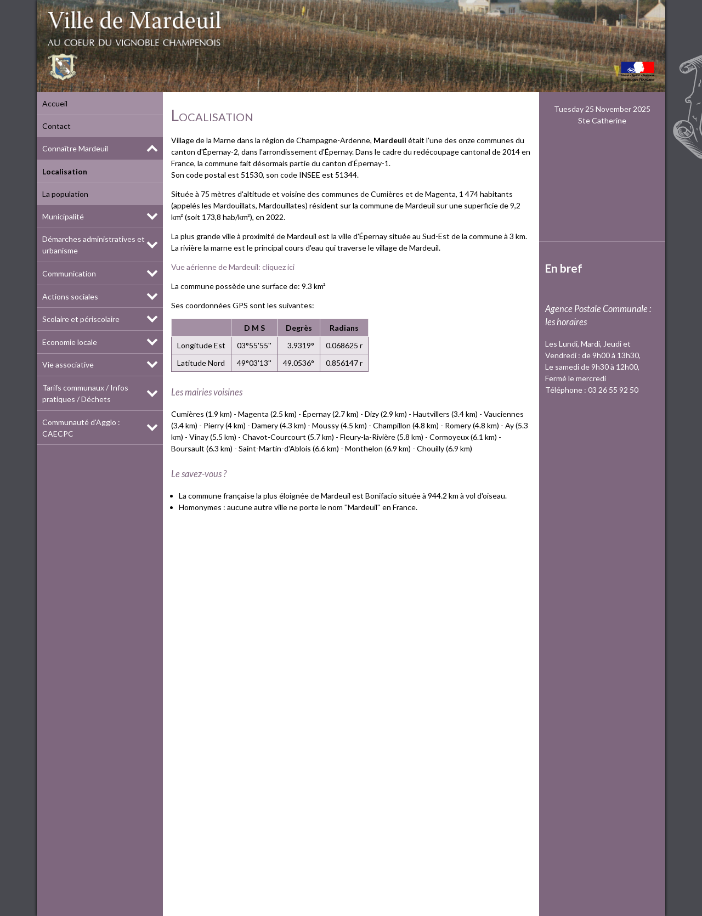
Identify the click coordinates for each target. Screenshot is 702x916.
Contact (56, 126)
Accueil (54, 103)
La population (65, 194)
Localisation (64, 171)
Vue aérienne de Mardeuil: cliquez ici (233, 267)
